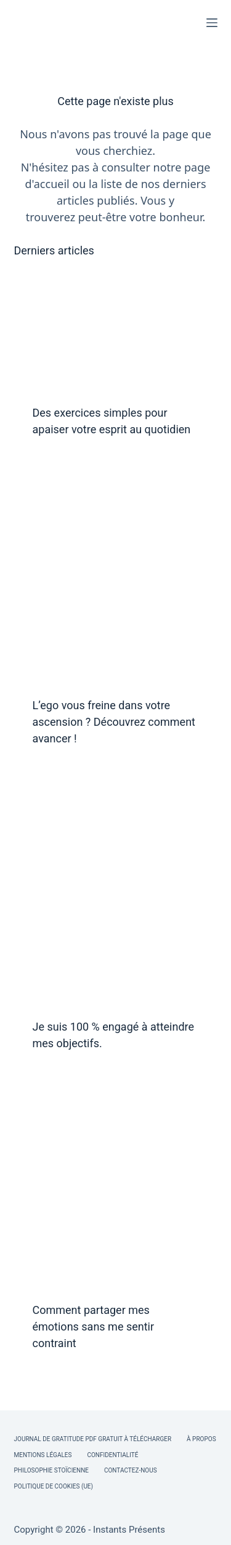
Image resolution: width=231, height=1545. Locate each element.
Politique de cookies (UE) (54, 1486)
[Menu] (211, 22)
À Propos (201, 1439)
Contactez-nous (130, 1470)
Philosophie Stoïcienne (51, 1470)
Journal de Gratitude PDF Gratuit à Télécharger (93, 1439)
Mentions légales (43, 1455)
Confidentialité (112, 1455)
